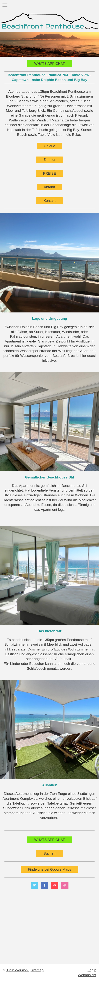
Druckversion (16, 970)
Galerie (49, 146)
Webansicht (87, 975)
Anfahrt (49, 187)
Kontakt (49, 201)
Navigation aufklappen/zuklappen (49, 5)
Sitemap (37, 970)
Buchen (49, 853)
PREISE (49, 173)
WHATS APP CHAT (49, 63)
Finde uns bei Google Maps (49, 869)
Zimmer (49, 160)
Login (92, 970)
